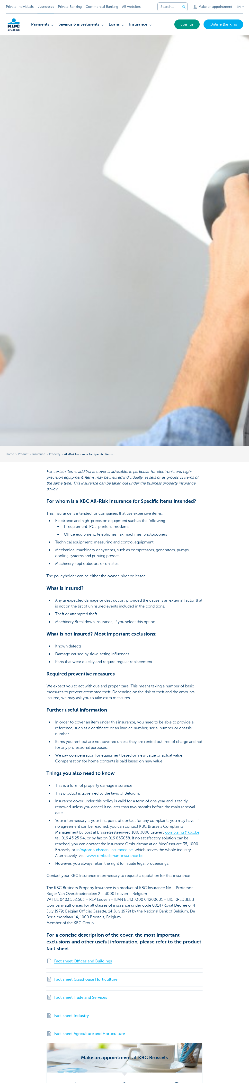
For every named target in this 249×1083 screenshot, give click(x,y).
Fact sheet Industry (71, 1016)
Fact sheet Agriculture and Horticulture (89, 1034)
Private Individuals (20, 7)
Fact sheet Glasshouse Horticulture (85, 979)
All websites (131, 7)
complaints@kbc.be (182, 832)
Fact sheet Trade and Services (80, 997)
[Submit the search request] (184, 6)
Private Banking (70, 7)
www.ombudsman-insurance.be (115, 856)
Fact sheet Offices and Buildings (83, 961)
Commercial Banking (102, 7)
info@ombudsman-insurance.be (104, 850)
